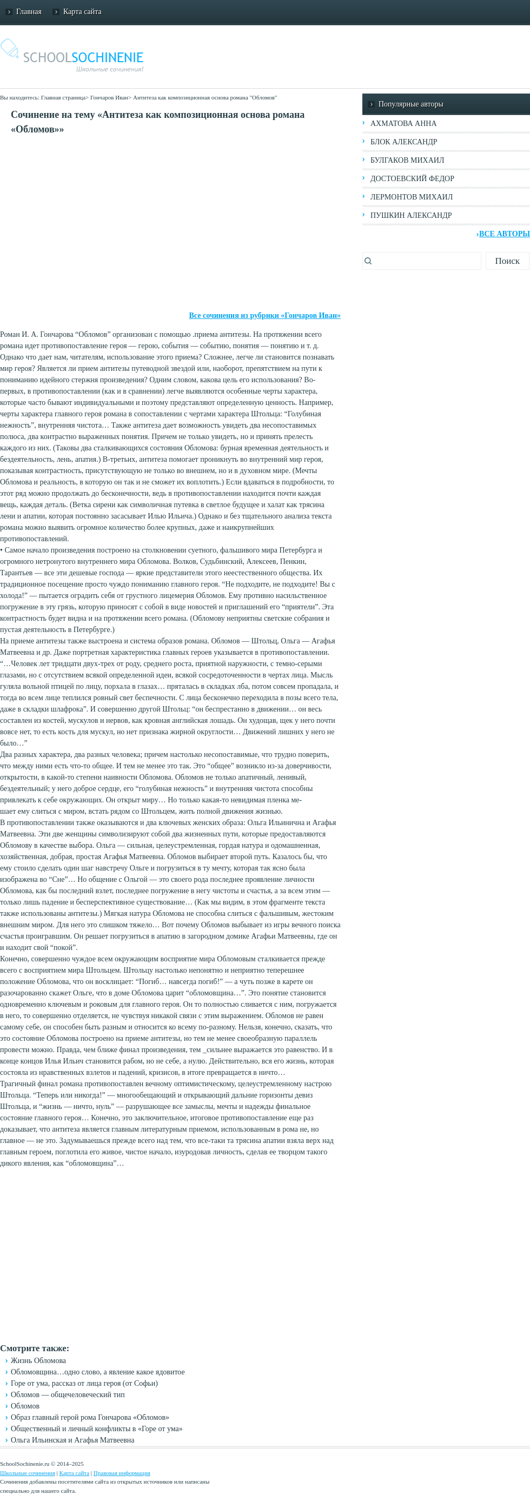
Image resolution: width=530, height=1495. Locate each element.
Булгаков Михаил (407, 160)
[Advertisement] (170, 223)
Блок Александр (403, 142)
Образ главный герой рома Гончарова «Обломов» (90, 1417)
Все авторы (504, 234)
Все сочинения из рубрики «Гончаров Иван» (265, 315)
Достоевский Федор (412, 179)
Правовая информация (122, 1473)
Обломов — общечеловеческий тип (68, 1395)
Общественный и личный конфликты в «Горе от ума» (97, 1429)
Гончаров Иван (109, 97)
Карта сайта (82, 12)
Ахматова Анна (403, 123)
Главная (29, 12)
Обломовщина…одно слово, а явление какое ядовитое (98, 1372)
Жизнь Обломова (38, 1361)
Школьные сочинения (27, 1473)
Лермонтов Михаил (411, 197)
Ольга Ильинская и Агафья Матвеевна (73, 1440)
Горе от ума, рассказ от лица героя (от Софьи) (84, 1383)
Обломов (25, 1406)
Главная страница (63, 97)
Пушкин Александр (411, 215)
